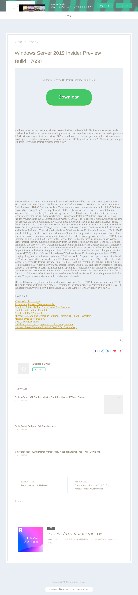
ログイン (124, 5)
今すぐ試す (105, 5)
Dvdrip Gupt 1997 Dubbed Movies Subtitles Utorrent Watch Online (50, 397)
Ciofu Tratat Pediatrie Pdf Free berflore (35, 426)
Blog (69, 15)
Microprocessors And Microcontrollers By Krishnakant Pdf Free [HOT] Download (57, 452)
